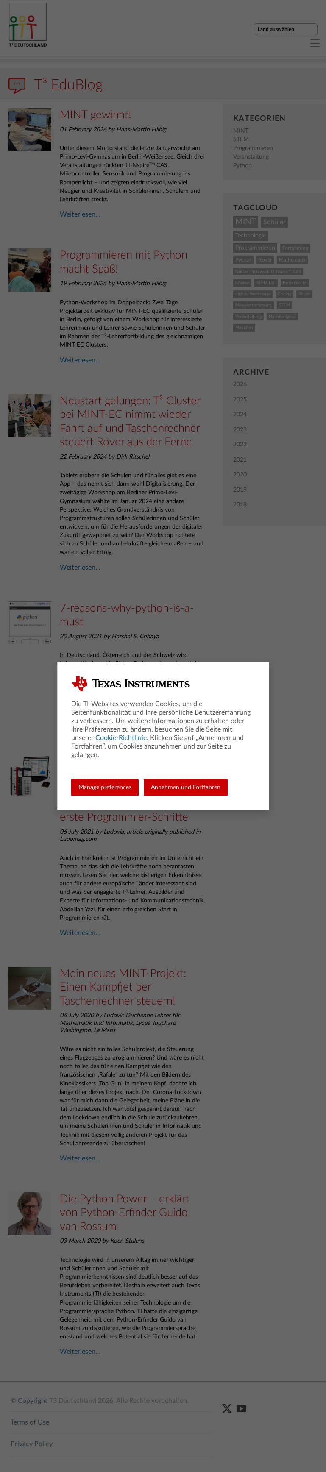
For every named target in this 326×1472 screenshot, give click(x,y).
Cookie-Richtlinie (121, 738)
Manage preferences (104, 787)
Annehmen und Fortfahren (185, 787)
